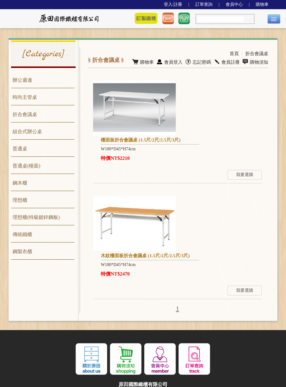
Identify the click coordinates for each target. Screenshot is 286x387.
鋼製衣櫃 (22, 251)
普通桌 (20, 148)
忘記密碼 (201, 61)
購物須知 (255, 61)
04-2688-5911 (166, 343)
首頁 (236, 53)
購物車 (262, 4)
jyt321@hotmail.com (104, 343)
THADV (171, 362)
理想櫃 (20, 200)
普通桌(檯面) (26, 165)
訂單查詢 (204, 4)
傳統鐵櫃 (22, 234)
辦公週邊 (22, 80)
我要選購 (252, 127)
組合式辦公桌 (27, 131)
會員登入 (173, 61)
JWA (127, 362)
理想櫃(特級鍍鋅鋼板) (36, 217)
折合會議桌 (25, 114)
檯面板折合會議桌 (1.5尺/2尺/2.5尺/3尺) (222, 84)
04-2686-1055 (144, 343)
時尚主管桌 (25, 97)
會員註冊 (228, 61)
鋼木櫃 (20, 183)
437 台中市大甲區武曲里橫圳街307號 (143, 350)
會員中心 (234, 4)
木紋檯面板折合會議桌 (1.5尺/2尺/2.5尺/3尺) (144, 208)
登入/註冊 (173, 4)
